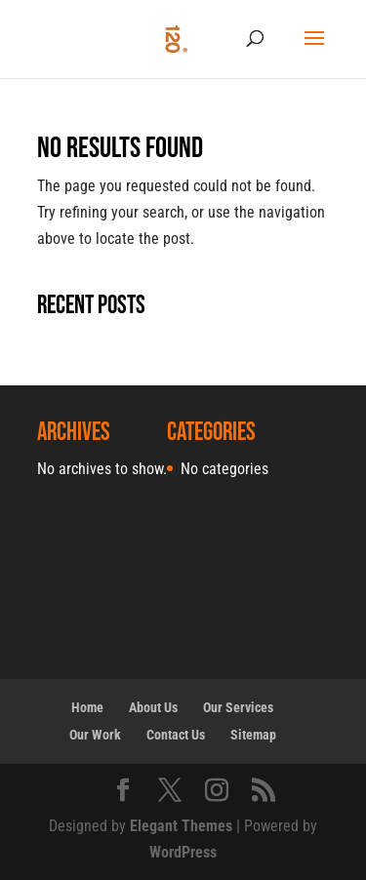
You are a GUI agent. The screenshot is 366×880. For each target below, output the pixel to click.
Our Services (238, 707)
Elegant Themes (181, 826)
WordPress (183, 852)
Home (87, 707)
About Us (153, 707)
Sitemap (253, 734)
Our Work (95, 734)
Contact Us (175, 734)
